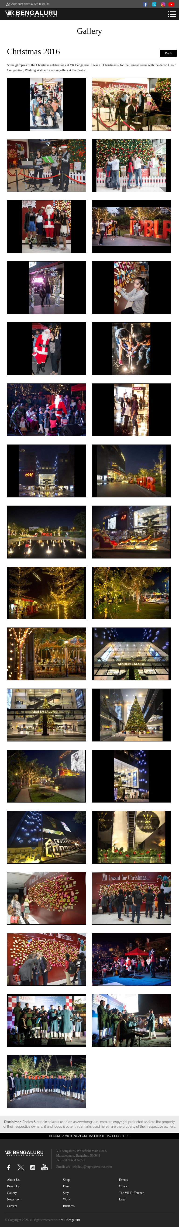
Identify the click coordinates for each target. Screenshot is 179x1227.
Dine (66, 1186)
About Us (13, 1180)
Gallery (12, 1193)
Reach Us (13, 1186)
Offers (123, 1186)
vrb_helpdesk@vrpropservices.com (89, 1166)
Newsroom (14, 1199)
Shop (66, 1180)
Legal (122, 1199)
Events (123, 1180)
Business (69, 1206)
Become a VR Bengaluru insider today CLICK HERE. (89, 1136)
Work (66, 1199)
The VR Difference (131, 1193)
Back (168, 53)
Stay (66, 1193)
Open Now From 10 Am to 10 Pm (27, 4)
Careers (12, 1206)
